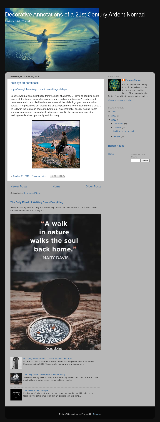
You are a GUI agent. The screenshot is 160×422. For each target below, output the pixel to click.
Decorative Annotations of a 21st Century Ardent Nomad (75, 14)
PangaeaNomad (133, 80)
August (117, 136)
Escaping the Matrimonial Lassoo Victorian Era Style (47, 358)
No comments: (39, 176)
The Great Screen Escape (35, 390)
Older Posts (93, 186)
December (119, 123)
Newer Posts (18, 186)
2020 (114, 116)
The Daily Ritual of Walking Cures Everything (36, 202)
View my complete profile (120, 100)
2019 (114, 120)
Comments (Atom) (32, 193)
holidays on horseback (25, 82)
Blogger (96, 414)
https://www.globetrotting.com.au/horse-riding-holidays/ (39, 89)
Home (56, 186)
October (118, 127)
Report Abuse (116, 145)
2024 (114, 111)
